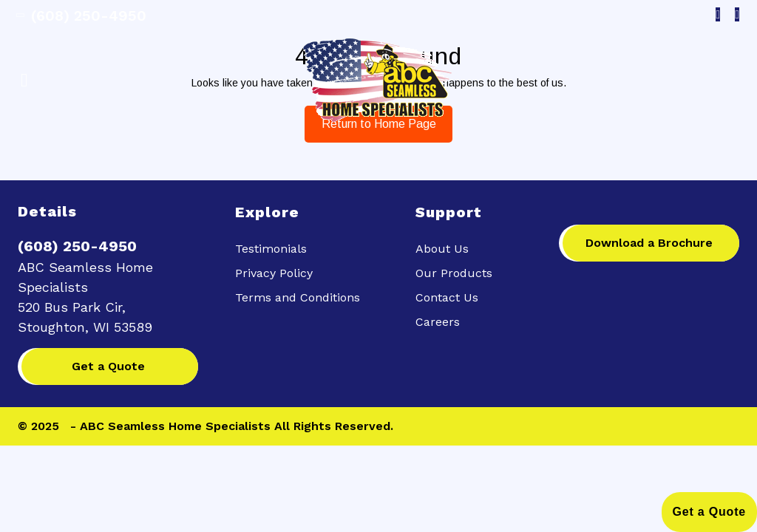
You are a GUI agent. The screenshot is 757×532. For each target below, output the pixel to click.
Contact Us (446, 297)
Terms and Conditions (297, 297)
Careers (437, 322)
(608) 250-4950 (82, 15)
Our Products (453, 273)
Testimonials (271, 249)
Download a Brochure (649, 243)
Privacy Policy (274, 273)
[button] (110, 80)
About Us (442, 249)
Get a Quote (108, 366)
